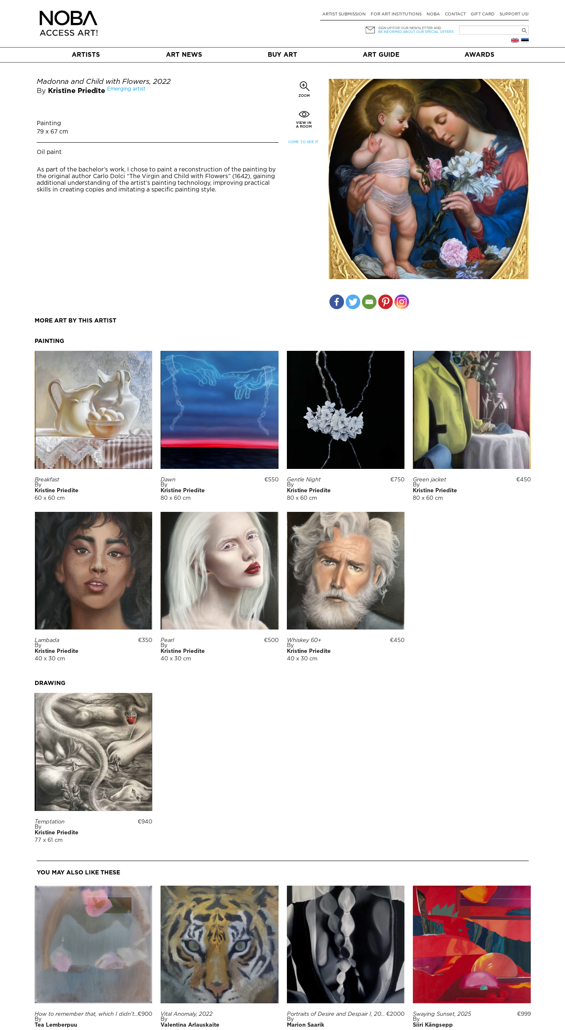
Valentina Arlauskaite (190, 1025)
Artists (86, 55)
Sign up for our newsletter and (409, 28)
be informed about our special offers (416, 31)
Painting (49, 123)
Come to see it (303, 142)
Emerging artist (126, 89)
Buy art (282, 55)
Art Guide (381, 55)
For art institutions (396, 14)
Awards (480, 55)
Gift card (483, 14)
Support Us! (514, 14)
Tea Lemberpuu (56, 1025)
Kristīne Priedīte (76, 91)
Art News (184, 55)
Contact (455, 14)
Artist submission (344, 14)
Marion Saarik (305, 1025)
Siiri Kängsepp (433, 1025)
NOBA (433, 14)
